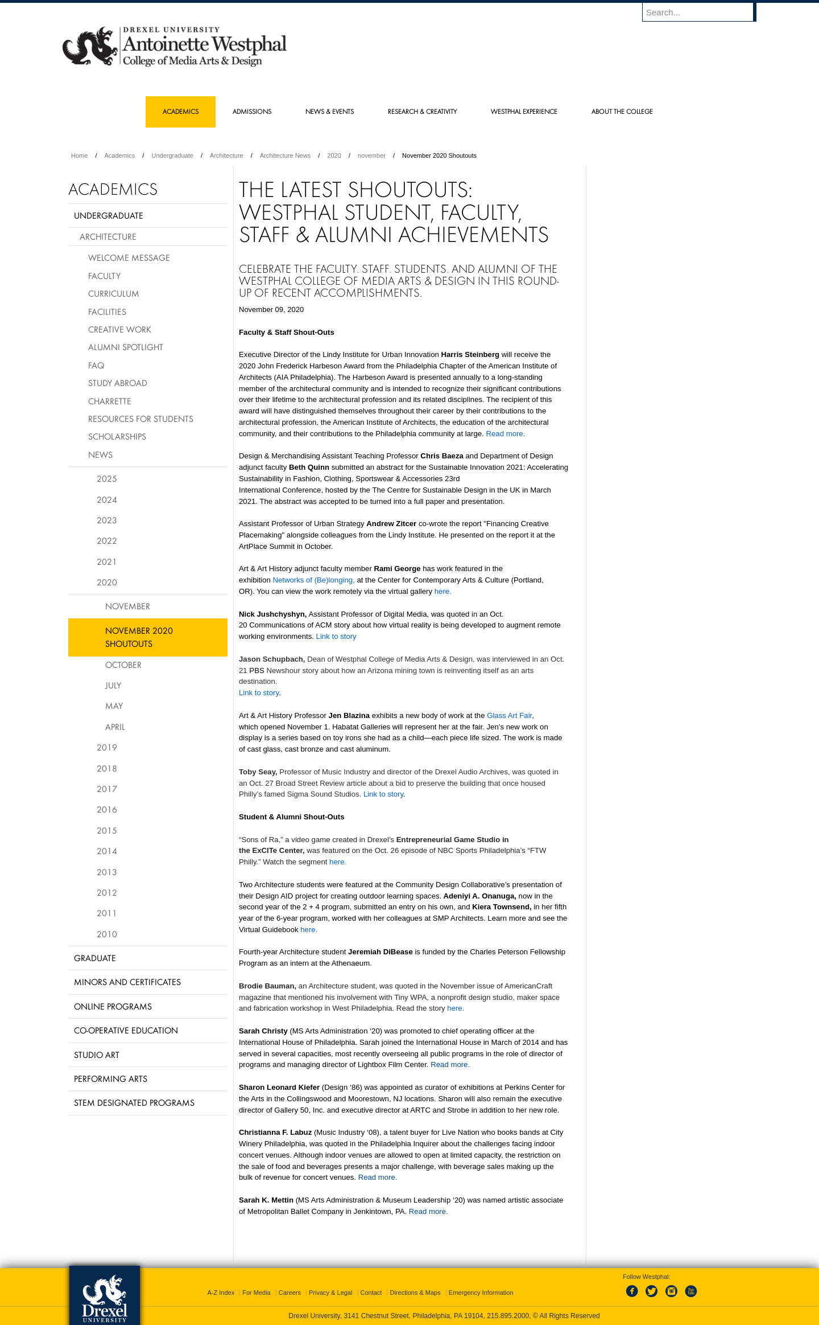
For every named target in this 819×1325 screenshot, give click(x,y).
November (127, 606)
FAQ (96, 365)
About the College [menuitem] (622, 111)
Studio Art (96, 1054)
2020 (334, 155)
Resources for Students (140, 418)
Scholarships (117, 436)
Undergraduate (172, 155)
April (115, 726)
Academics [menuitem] (180, 111)
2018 (107, 768)
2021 (107, 561)
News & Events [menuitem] (329, 111)
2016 (107, 809)
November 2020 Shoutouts (139, 637)
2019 (107, 747)
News (100, 454)
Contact (371, 1292)
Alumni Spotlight (125, 346)
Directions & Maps (415, 1292)
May (114, 705)
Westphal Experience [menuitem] (524, 111)
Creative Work (119, 329)
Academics (120, 155)
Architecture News (285, 155)
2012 (107, 892)
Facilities (107, 311)
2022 (107, 540)
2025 (107, 478)
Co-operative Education (126, 1030)
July (113, 685)
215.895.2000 (508, 1316)
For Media (256, 1292)
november (372, 155)
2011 (107, 912)
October (123, 664)
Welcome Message (129, 257)
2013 (107, 871)
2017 (107, 788)
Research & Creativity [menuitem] (422, 111)
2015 (107, 830)
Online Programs (113, 1006)
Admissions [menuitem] (252, 111)
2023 (107, 520)
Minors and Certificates (127, 981)
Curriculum (113, 293)
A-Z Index (220, 1292)
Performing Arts (110, 1078)
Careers (290, 1292)
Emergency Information (481, 1292)
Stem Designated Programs (134, 1102)
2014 (107, 850)
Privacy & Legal (330, 1292)
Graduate (95, 957)
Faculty (104, 275)
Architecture (226, 155)
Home (79, 155)
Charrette (109, 401)
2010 (107, 934)
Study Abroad (117, 382)
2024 (107, 499)
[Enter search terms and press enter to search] (704, 12)
